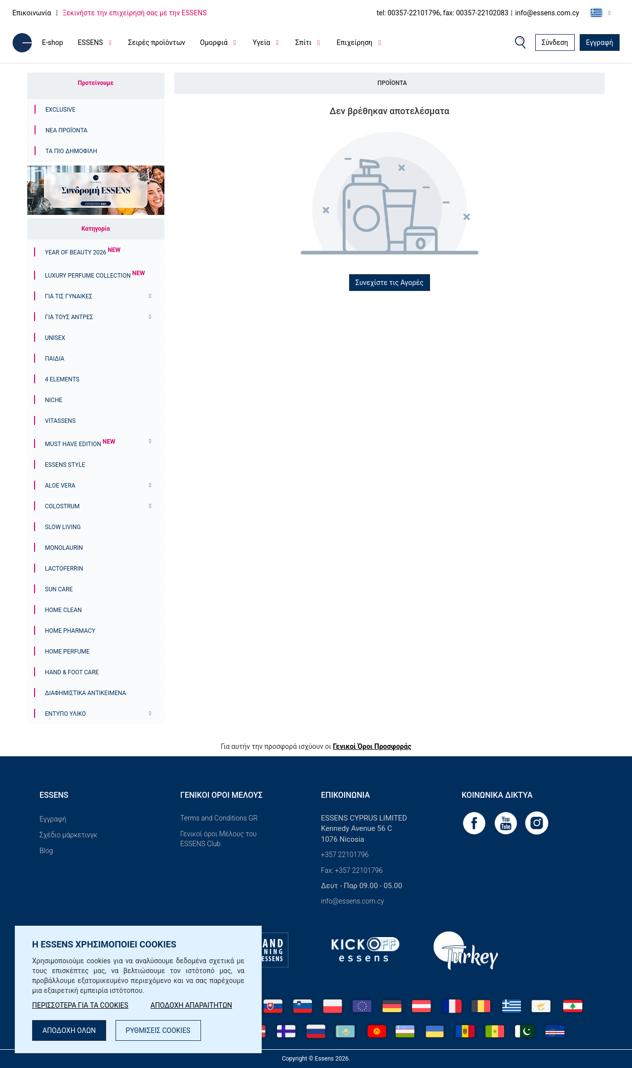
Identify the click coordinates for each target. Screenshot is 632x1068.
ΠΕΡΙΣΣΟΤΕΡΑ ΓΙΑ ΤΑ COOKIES (80, 1005)
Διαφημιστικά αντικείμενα (85, 693)
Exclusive (60, 109)
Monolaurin (64, 547)
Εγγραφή (599, 42)
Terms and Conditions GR (219, 818)
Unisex (55, 337)
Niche (53, 400)
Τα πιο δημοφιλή (71, 151)
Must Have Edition (80, 444)
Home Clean (63, 610)
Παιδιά (54, 358)
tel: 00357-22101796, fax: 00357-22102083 (443, 13)
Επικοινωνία (31, 13)
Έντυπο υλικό (65, 713)
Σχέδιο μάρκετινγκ (68, 835)
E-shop (52, 42)
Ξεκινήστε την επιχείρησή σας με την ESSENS (135, 13)
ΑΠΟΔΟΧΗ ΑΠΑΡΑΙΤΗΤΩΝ (191, 1005)
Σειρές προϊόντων (156, 42)
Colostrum (62, 506)
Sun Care (59, 589)
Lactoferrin (64, 568)
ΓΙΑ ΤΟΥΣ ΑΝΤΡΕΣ (69, 317)
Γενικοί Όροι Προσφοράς (372, 746)
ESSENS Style (65, 464)
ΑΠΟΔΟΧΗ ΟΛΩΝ (69, 1030)
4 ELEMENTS (62, 379)
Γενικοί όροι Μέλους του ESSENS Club (218, 839)
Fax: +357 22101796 (352, 870)
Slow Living (62, 527)
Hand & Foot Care (72, 672)
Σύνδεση (555, 42)
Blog (46, 851)
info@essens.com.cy (547, 13)
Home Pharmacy (70, 630)
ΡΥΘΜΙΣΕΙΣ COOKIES (158, 1030)
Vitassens (60, 420)
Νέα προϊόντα (66, 130)
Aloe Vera (60, 485)
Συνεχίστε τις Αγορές (390, 283)
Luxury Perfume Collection (95, 275)
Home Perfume (67, 651)
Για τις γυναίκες (68, 296)
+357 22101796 (345, 855)
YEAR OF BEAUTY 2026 (82, 252)
